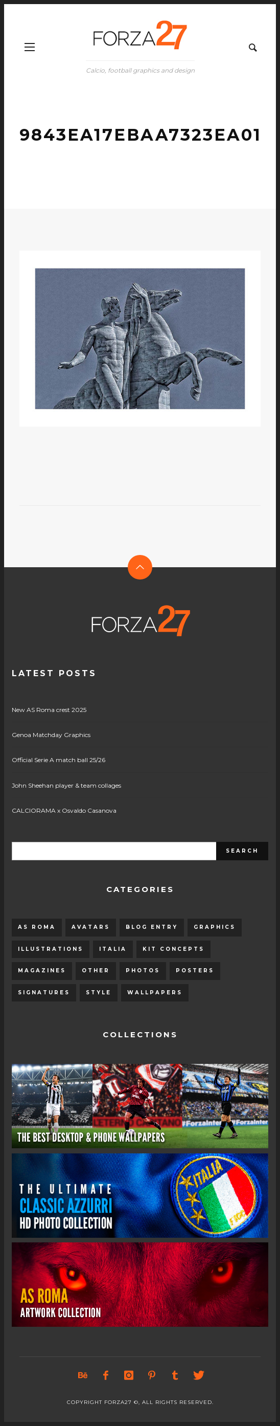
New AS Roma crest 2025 (49, 710)
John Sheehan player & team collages (66, 785)
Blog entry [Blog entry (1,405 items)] (152, 927)
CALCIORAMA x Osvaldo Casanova (64, 810)
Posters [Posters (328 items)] (195, 970)
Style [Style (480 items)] (98, 992)
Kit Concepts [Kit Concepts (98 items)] (173, 949)
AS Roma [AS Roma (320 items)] (37, 927)
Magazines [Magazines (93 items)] (42, 970)
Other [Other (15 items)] (96, 970)
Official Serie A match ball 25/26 (58, 760)
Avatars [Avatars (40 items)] (91, 927)
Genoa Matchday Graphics (51, 735)
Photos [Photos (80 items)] (143, 970)
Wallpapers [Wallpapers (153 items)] (154, 992)
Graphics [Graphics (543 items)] (215, 927)
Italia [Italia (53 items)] (113, 949)
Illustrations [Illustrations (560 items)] (50, 949)
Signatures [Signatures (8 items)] (44, 992)
